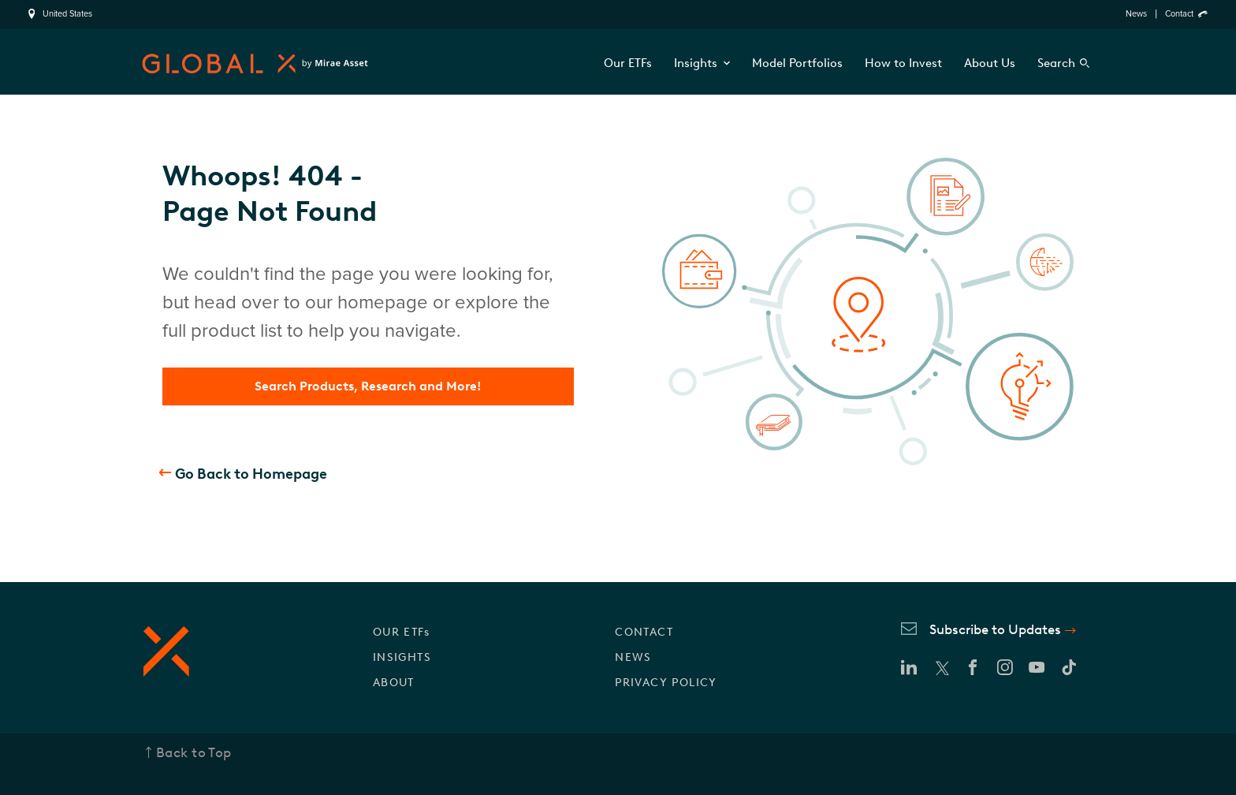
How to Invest (903, 63)
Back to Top (194, 752)
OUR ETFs (401, 632)
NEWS (633, 657)
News (1136, 14)
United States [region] (67, 14)
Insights (702, 63)
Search (1056, 63)
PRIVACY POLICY (666, 682)
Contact (1179, 14)
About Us (989, 63)
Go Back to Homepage (251, 474)
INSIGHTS (402, 657)
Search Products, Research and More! (368, 386)
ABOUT (394, 682)
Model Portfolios (797, 63)
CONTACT (644, 632)
